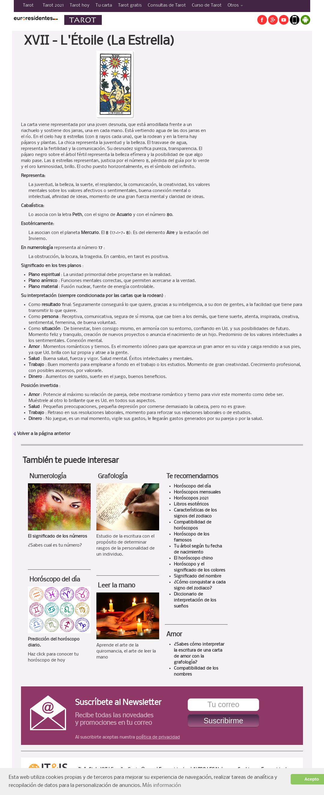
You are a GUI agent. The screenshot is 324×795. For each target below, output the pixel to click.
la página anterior (52, 433)
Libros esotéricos (191, 504)
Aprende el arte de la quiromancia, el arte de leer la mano (126, 651)
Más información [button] (161, 785)
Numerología (47, 476)
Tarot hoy (79, 5)
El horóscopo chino (193, 558)
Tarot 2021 (53, 5)
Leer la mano (116, 585)
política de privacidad (158, 737)
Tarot (28, 5)
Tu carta (103, 5)
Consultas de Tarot (167, 5)
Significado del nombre (197, 576)
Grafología (113, 476)
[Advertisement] (258, 140)
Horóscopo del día (54, 579)
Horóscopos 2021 (191, 498)
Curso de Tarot (207, 5)
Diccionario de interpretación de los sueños (195, 600)
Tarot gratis (130, 5)
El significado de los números (57, 536)
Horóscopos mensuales (197, 492)
